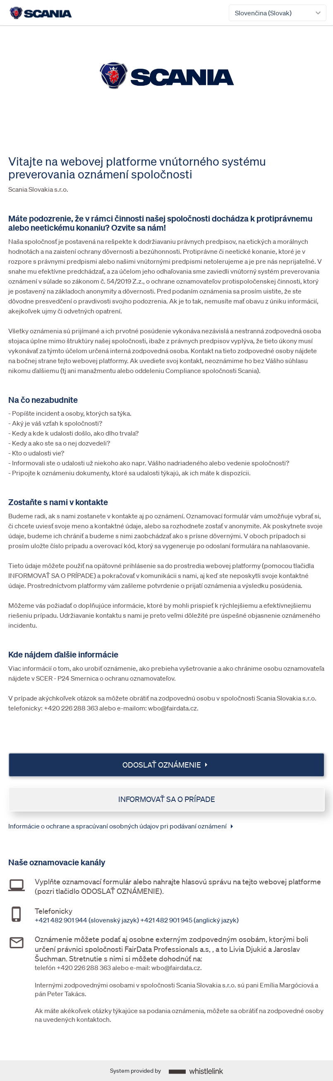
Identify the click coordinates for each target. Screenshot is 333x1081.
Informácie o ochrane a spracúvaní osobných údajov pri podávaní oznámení (122, 826)
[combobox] (277, 13)
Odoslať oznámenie (166, 765)
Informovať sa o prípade (166, 799)
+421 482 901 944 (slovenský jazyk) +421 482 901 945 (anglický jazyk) (137, 920)
